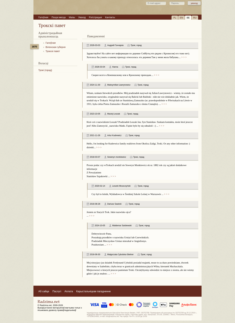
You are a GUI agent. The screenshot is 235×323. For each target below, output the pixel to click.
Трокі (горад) (45, 70)
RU (194, 17)
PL (174, 17)
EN (181, 17)
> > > (184, 57)
